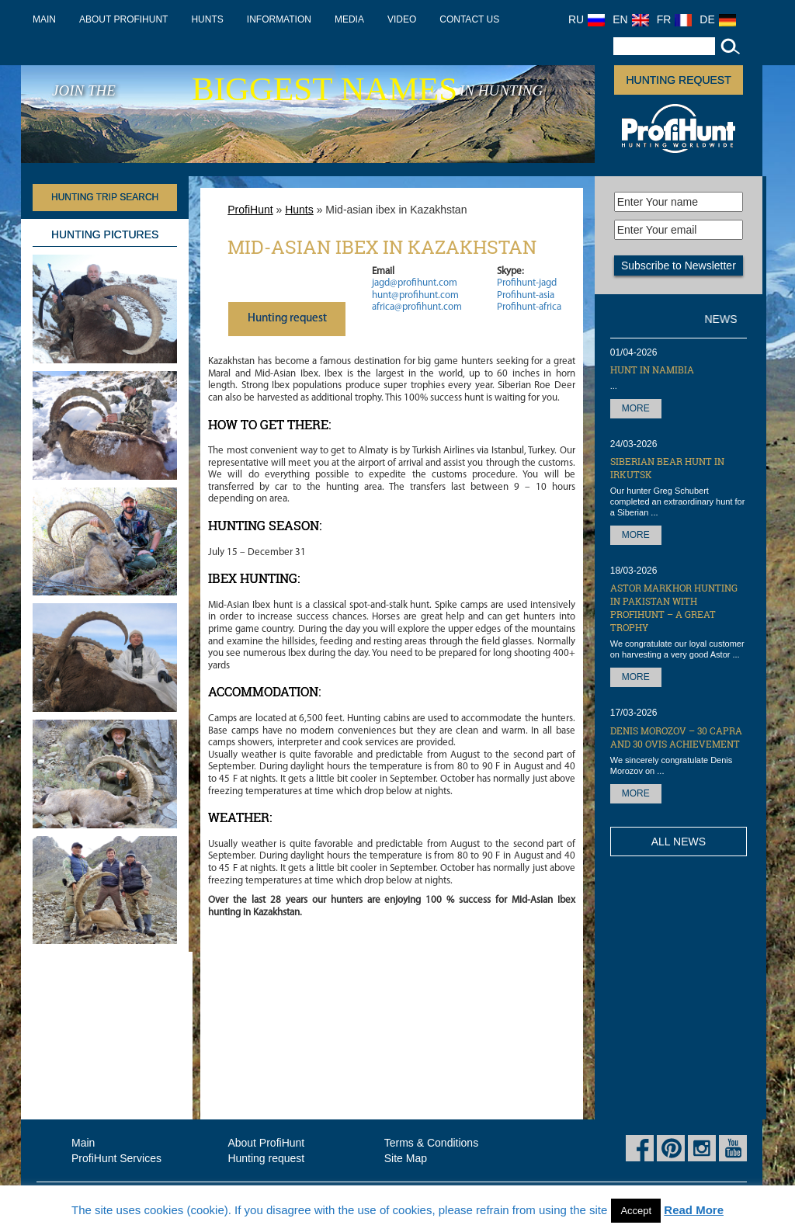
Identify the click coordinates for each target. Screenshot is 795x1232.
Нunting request (287, 318)
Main (44, 19)
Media (349, 19)
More (636, 408)
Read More (694, 1209)
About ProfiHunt (123, 19)
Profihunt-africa (529, 307)
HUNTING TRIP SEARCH (104, 197)
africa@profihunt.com (417, 307)
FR (675, 19)
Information (279, 19)
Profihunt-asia (525, 295)
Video (401, 19)
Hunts (207, 19)
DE (717, 19)
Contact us (469, 19)
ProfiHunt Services (116, 1158)
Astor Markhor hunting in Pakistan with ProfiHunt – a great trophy (674, 607)
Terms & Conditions (431, 1143)
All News (678, 841)
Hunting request (678, 80)
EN (630, 19)
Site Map (405, 1158)
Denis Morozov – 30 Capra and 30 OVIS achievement (676, 737)
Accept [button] (635, 1210)
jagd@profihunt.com (414, 283)
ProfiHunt (250, 209)
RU (586, 19)
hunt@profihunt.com (415, 295)
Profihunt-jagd (527, 283)
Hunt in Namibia (652, 369)
